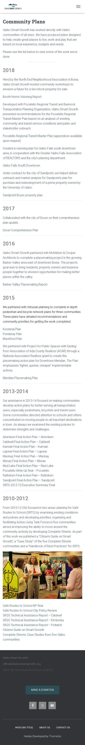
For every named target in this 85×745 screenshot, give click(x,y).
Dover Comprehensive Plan (20, 230)
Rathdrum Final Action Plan (20, 475)
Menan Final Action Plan (18, 461)
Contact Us (63, 727)
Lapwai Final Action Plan (18, 451)
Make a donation (42, 689)
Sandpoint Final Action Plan (20, 480)
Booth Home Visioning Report (22, 97)
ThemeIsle (55, 736)
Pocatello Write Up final (18, 470)
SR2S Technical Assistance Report (25, 615)
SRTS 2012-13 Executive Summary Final (29, 485)
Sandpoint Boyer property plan (22, 195)
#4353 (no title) (24, 727)
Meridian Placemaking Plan (20, 378)
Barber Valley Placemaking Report (25, 284)
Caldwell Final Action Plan (19, 442)
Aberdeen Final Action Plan (20, 437)
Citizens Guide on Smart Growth (23, 630)
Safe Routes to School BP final (23, 605)
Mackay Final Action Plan (19, 456)
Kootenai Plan (12, 329)
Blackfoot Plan (12, 339)
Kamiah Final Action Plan (19, 446)
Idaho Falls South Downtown (21, 165)
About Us (44, 727)
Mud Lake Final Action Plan (20, 466)
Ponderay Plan (12, 334)
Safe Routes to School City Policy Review (30, 610)
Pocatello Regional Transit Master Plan (28, 136)
